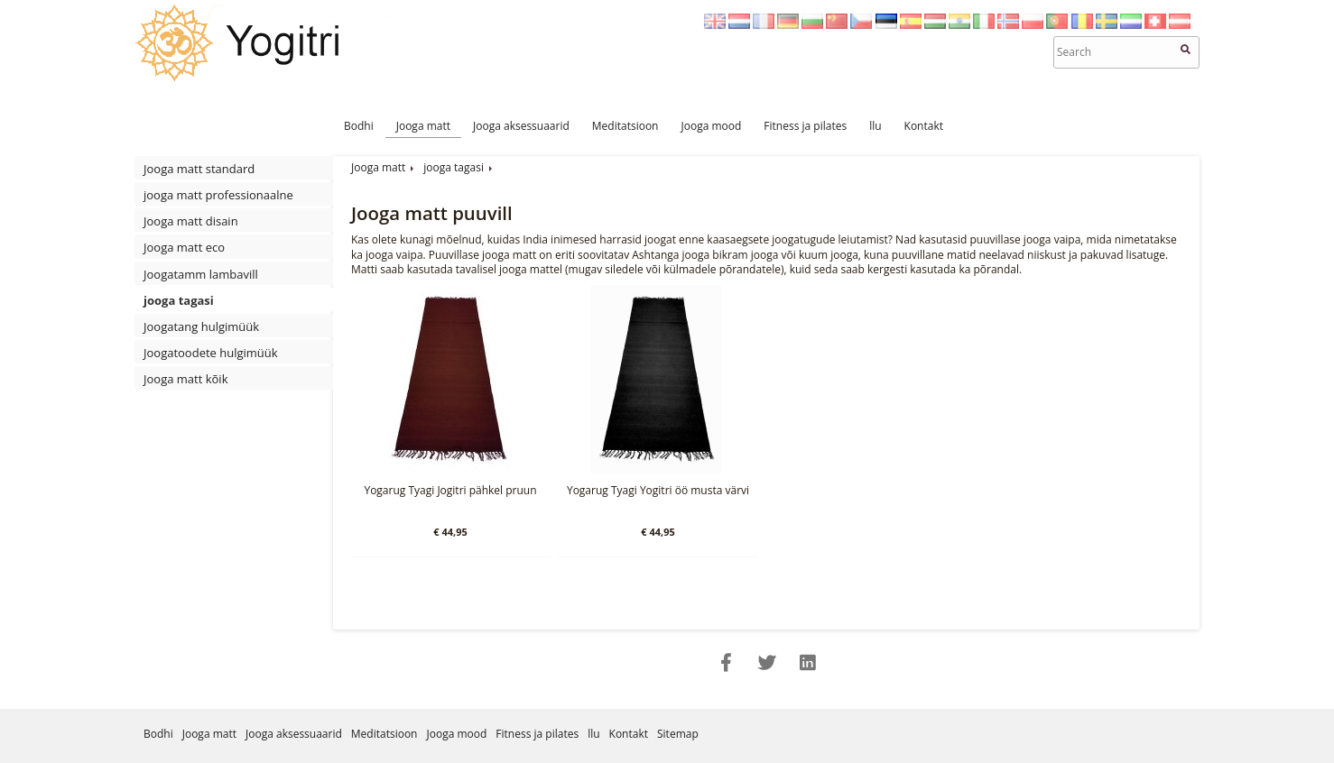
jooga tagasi (179, 300)
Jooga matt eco (184, 247)
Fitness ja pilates (805, 125)
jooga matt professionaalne (218, 195)
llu (875, 125)
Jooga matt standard (199, 169)
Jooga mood (711, 125)
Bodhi (359, 125)
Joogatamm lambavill (201, 274)
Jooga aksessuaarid (521, 125)
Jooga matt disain (191, 221)
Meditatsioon (625, 125)
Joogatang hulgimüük (201, 326)
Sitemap (678, 733)
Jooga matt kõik (185, 379)
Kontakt (923, 125)
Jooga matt (423, 125)
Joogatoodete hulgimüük (211, 353)
